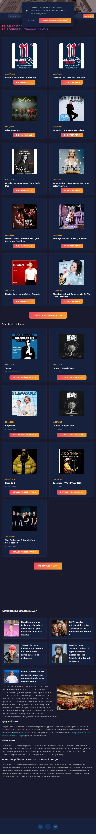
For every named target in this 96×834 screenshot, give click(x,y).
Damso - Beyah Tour (63, 369)
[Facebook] (48, 826)
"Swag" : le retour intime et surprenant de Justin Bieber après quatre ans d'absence (32, 651)
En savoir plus (24, 82)
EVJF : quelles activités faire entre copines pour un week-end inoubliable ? (80, 628)
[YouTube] (55, 826)
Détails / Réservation (24, 378)
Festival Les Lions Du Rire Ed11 (21, 77)
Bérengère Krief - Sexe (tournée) (70, 239)
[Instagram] (40, 826)
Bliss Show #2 (12, 131)
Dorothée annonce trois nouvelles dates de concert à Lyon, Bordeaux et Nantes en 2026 (32, 628)
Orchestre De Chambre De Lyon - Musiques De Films (22, 240)
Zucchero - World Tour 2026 (67, 484)
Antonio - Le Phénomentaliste (68, 131)
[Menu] (4, 16)
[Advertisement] (48, 591)
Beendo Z (10, 484)
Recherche (88, 16)
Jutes (8, 369)
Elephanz (10, 426)
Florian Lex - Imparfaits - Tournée (22, 295)
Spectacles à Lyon (48, 566)
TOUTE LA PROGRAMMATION (47, 315)
